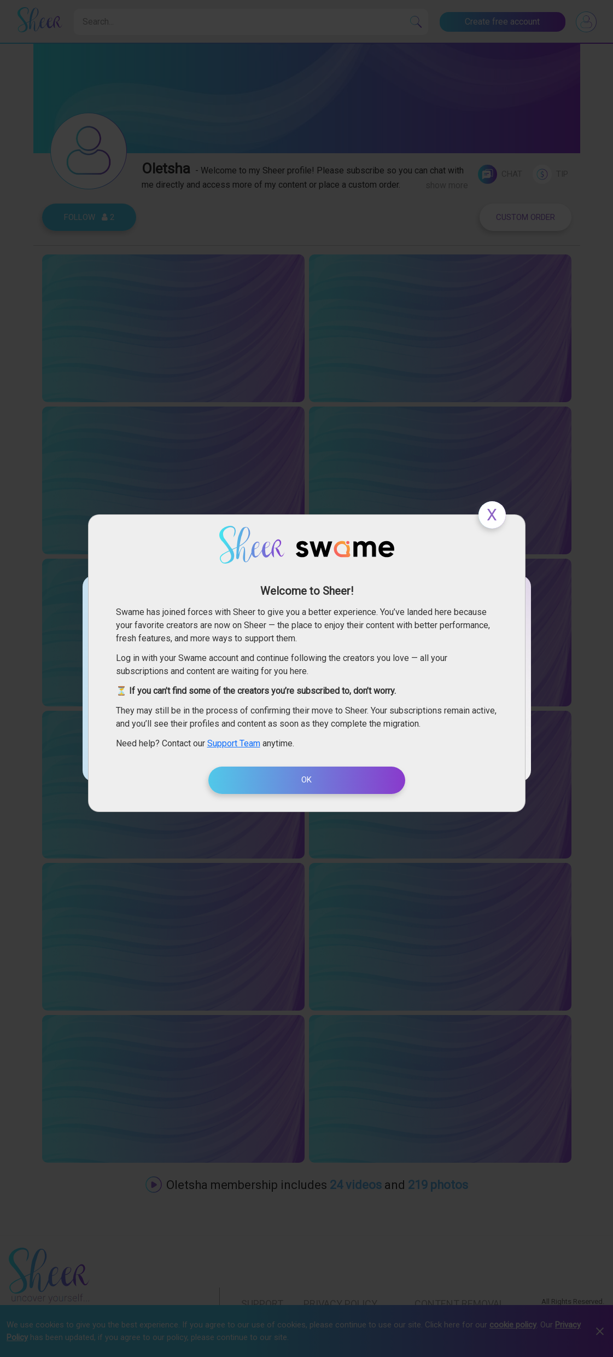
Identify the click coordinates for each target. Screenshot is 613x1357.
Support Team (233, 743)
